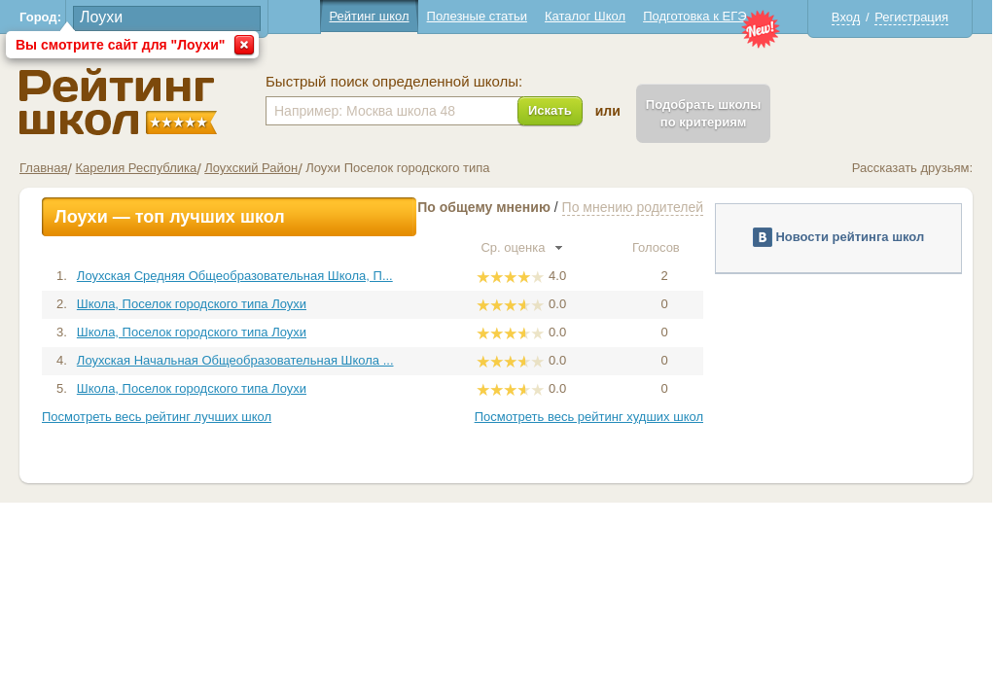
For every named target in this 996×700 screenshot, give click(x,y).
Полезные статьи (477, 16)
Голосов (664, 247)
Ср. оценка (521, 247)
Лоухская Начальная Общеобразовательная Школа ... (235, 360)
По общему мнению (484, 207)
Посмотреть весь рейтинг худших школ (589, 416)
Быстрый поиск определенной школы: (394, 81)
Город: (40, 17)
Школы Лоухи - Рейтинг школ (118, 101)
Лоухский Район (251, 167)
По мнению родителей (632, 207)
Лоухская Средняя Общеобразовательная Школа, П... (235, 275)
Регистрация (911, 17)
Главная (43, 167)
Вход (846, 17)
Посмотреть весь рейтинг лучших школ (156, 416)
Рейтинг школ (369, 16)
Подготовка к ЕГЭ (694, 16)
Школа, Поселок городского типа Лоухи (191, 304)
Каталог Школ (585, 16)
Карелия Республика (135, 167)
